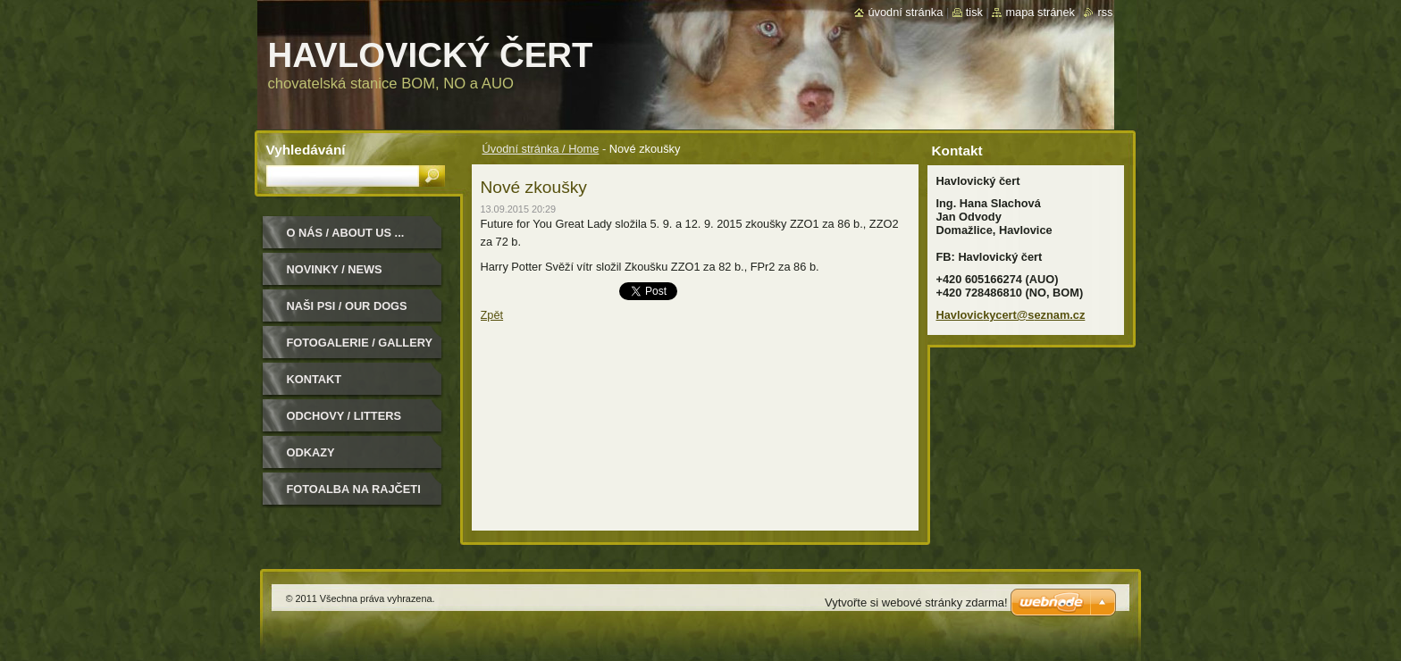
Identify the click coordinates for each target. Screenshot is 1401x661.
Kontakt (314, 379)
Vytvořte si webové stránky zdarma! (916, 602)
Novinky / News (334, 269)
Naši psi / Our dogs (347, 306)
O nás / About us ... (346, 232)
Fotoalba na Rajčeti (354, 489)
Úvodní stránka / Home (541, 148)
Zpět (492, 315)
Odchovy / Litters (344, 416)
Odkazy (311, 452)
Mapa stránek (1040, 12)
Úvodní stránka (905, 12)
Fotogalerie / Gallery (360, 342)
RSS (1104, 12)
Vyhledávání (306, 149)
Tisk (974, 12)
